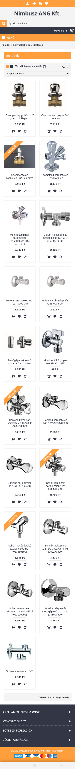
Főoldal (6, 45)
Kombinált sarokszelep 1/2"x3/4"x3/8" (55, 176)
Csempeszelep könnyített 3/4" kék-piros (19, 176)
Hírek (47, 750)
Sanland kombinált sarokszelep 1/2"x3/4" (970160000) (19, 423)
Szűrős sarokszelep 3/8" (19, 671)
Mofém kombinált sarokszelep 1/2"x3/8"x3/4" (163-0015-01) (19, 239)
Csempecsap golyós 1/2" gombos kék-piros (20, 117)
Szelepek (38, 45)
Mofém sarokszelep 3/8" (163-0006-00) (55, 302)
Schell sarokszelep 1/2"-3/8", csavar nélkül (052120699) (20, 611)
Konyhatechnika (21, 45)
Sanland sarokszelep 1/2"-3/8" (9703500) (19, 484)
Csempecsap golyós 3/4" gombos (55, 117)
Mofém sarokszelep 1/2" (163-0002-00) (19, 302)
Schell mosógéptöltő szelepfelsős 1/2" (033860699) (19, 548)
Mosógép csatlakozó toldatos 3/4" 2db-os (19, 362)
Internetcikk (58, 750)
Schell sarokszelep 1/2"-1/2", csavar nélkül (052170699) (55, 548)
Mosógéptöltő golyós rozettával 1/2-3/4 (55, 362)
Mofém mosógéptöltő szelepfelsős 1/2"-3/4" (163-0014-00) (55, 237)
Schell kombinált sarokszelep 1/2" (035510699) (55, 485)
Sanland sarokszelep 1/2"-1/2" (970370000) (55, 421)
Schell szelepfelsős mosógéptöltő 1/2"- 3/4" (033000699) (55, 611)
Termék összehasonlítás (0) (30, 66)
